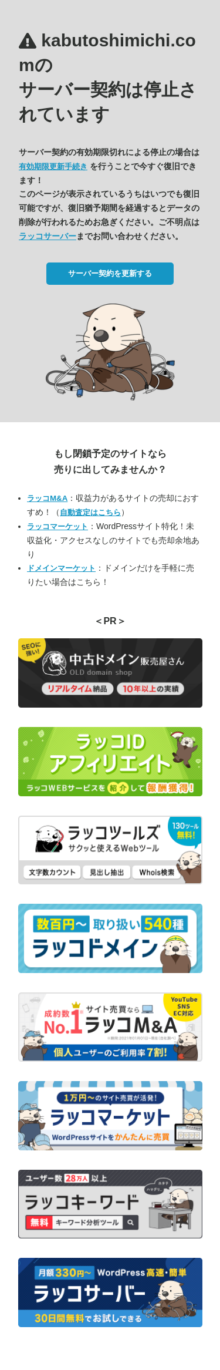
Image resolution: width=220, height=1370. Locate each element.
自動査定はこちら (90, 512)
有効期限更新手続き (53, 166)
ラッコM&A (47, 498)
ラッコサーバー (47, 236)
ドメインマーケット (61, 568)
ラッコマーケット (57, 526)
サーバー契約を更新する (110, 273)
